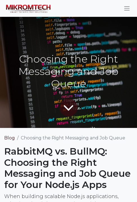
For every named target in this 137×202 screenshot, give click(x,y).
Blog (9, 138)
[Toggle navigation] (127, 9)
